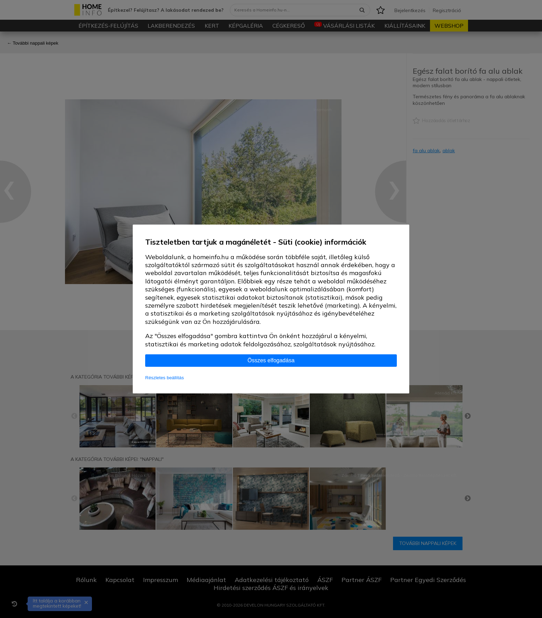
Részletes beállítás (164, 377)
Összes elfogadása (271, 360)
